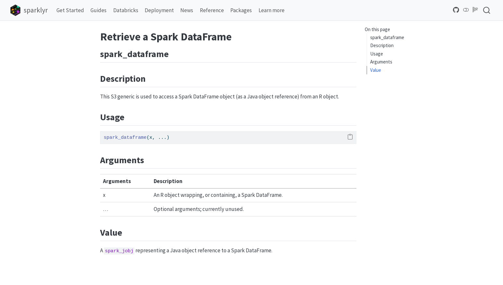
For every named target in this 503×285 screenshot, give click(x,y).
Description (382, 45)
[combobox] (487, 10)
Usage (376, 54)
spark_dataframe (387, 37)
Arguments (381, 62)
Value (375, 70)
